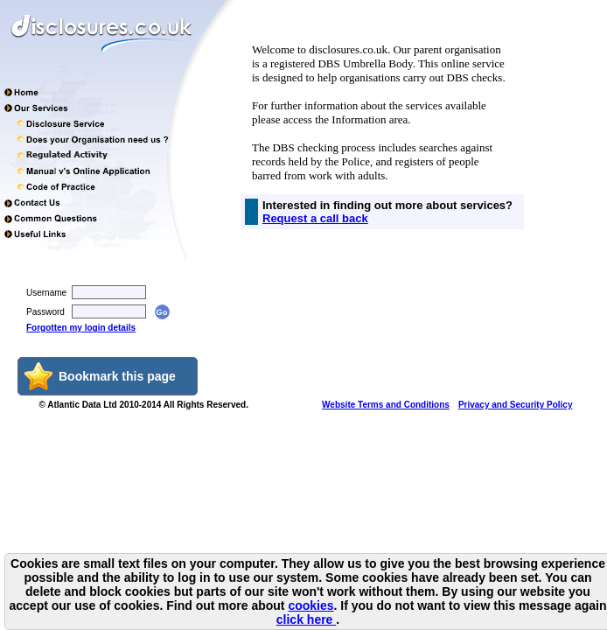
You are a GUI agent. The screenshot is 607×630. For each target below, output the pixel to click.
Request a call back (315, 218)
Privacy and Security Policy (515, 405)
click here (306, 619)
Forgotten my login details (81, 327)
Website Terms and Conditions (386, 405)
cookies (310, 605)
